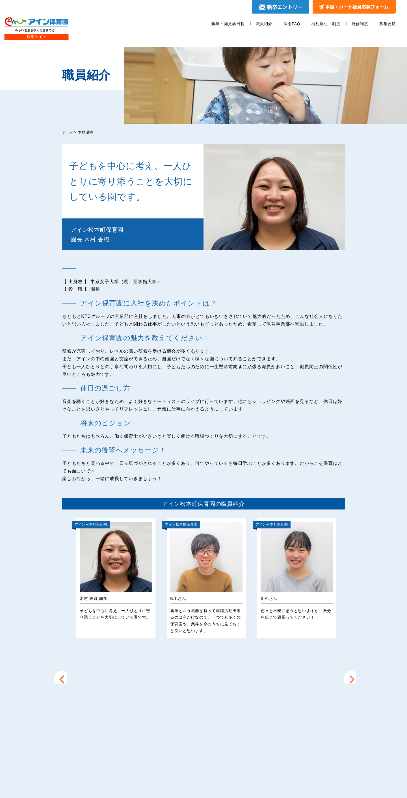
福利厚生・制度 (326, 23)
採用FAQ (291, 23)
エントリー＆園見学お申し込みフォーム (296, 719)
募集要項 (387, 23)
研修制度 (360, 23)
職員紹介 (264, 23)
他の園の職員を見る (203, 659)
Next (349, 574)
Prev (63, 574)
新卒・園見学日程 (227, 23)
